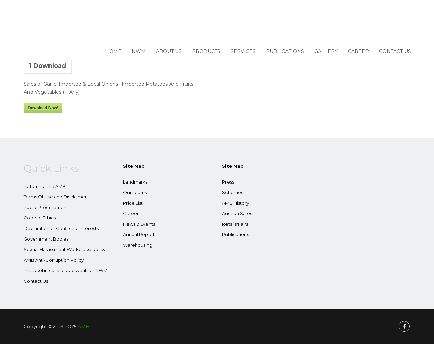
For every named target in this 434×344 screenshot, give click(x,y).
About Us (169, 51)
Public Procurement (46, 207)
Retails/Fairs (235, 224)
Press (228, 182)
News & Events (139, 224)
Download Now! (43, 108)
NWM (139, 51)
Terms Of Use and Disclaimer (55, 196)
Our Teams (135, 192)
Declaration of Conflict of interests (61, 228)
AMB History (235, 203)
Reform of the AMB (45, 186)
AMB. (84, 327)
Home (113, 51)
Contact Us (395, 51)
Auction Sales (237, 213)
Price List (133, 203)
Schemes (232, 192)
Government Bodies (46, 239)
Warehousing (137, 245)
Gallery (326, 51)
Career (358, 51)
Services (243, 51)
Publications (285, 51)
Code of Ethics (40, 218)
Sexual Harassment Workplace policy (64, 249)
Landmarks (135, 182)
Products (206, 51)
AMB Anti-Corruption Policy (54, 260)
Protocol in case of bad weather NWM (65, 270)
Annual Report (139, 234)
